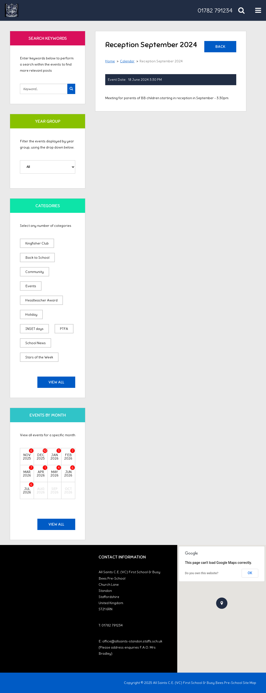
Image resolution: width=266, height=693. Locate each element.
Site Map (249, 682)
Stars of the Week (39, 357)
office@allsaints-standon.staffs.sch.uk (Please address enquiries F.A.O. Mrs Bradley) (130, 647)
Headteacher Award (41, 300)
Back (220, 46)
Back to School (37, 257)
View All (56, 382)
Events (30, 286)
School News (35, 343)
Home (110, 61)
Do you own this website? (201, 573)
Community (34, 272)
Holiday (31, 314)
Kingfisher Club (37, 243)
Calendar (127, 61)
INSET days (34, 328)
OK (250, 573)
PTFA (64, 328)
